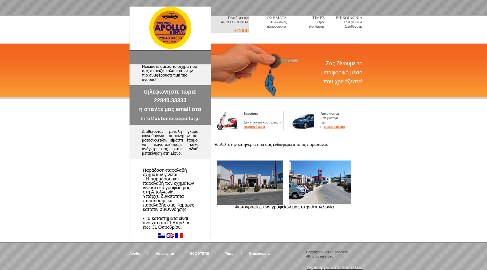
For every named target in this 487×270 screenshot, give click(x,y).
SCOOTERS (199, 253)
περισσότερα (254, 126)
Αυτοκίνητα (165, 253)
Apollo (134, 253)
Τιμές (229, 253)
